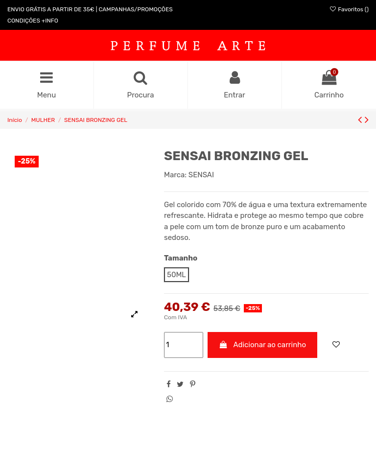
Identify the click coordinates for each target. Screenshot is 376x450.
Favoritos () (349, 9)
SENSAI (201, 174)
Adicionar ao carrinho (262, 344)
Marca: (175, 174)
